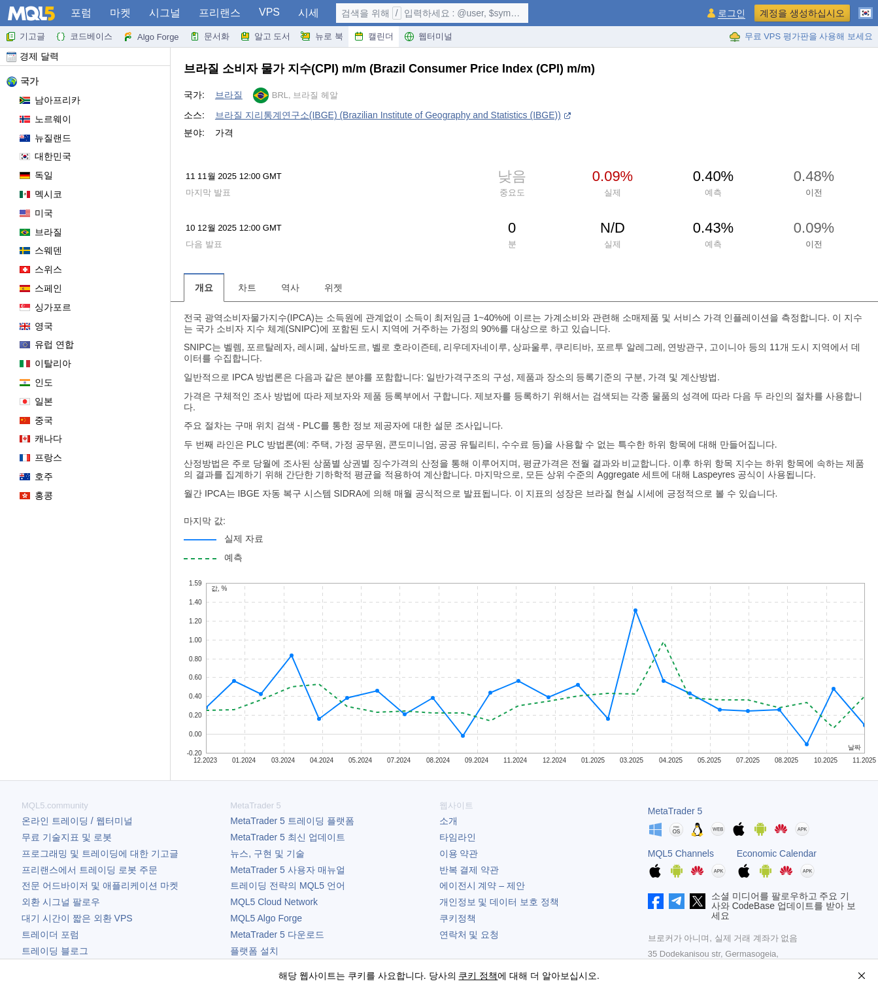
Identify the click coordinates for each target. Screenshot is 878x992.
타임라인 (457, 837)
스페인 (41, 288)
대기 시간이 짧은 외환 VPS (77, 918)
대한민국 (45, 156)
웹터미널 (428, 36)
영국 (36, 326)
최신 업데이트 (287, 837)
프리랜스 (220, 12)
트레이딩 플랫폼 (292, 821)
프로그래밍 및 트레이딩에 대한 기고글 (100, 853)
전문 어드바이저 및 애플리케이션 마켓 (100, 885)
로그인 (731, 13)
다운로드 (277, 934)
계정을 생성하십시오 (802, 13)
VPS (269, 12)
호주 (36, 476)
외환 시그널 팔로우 (61, 902)
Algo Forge (151, 36)
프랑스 (41, 457)
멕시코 (41, 194)
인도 (36, 382)
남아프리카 (50, 100)
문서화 (209, 36)
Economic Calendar (777, 853)
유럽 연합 (47, 344)
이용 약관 (459, 853)
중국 (36, 420)
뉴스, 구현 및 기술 (267, 853)
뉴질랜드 (45, 138)
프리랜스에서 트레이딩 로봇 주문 (90, 870)
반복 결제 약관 (469, 870)
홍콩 (36, 495)
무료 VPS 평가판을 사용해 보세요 (801, 36)
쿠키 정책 (478, 975)
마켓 (120, 12)
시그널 (164, 12)
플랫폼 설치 (254, 951)
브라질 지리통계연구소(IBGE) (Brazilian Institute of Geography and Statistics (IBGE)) (388, 115)
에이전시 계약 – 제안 (482, 885)
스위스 (41, 269)
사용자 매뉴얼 (287, 870)
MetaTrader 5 (675, 811)
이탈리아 (45, 363)
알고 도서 (265, 36)
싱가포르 (45, 307)
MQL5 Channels (681, 853)
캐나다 (41, 438)
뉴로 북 (322, 36)
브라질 (41, 232)
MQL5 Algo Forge (266, 918)
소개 (448, 821)
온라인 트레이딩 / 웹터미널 (77, 821)
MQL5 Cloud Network (274, 902)
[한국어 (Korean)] (865, 7)
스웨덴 (41, 250)
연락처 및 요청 (469, 934)
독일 (36, 175)
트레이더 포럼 (50, 934)
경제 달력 (33, 56)
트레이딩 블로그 (55, 951)
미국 (36, 213)
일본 (36, 401)
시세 (308, 12)
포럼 (81, 12)
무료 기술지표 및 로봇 (67, 837)
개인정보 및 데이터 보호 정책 (499, 902)
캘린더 (374, 36)
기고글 (25, 36)
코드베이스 (84, 36)
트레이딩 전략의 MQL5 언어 (287, 885)
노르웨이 (45, 119)
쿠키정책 (457, 918)
